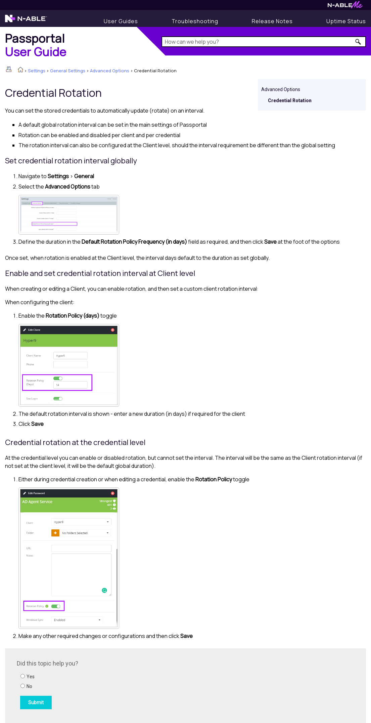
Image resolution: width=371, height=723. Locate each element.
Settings (36, 71)
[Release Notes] (272, 21)
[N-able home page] (26, 21)
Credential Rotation (290, 100)
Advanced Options (109, 71)
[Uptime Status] (346, 21)
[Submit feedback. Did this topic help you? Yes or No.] (107, 684)
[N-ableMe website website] (345, 6)
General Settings (67, 71)
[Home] (35, 44)
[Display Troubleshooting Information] (195, 21)
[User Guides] (121, 21)
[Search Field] (263, 41)
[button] (358, 41)
